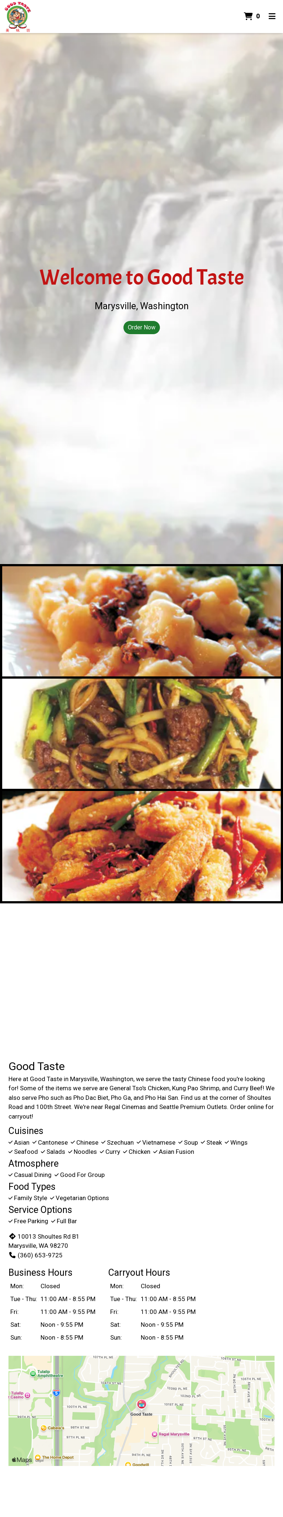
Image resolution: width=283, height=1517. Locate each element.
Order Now (142, 327)
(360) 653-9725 (35, 1255)
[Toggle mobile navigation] (272, 16)
